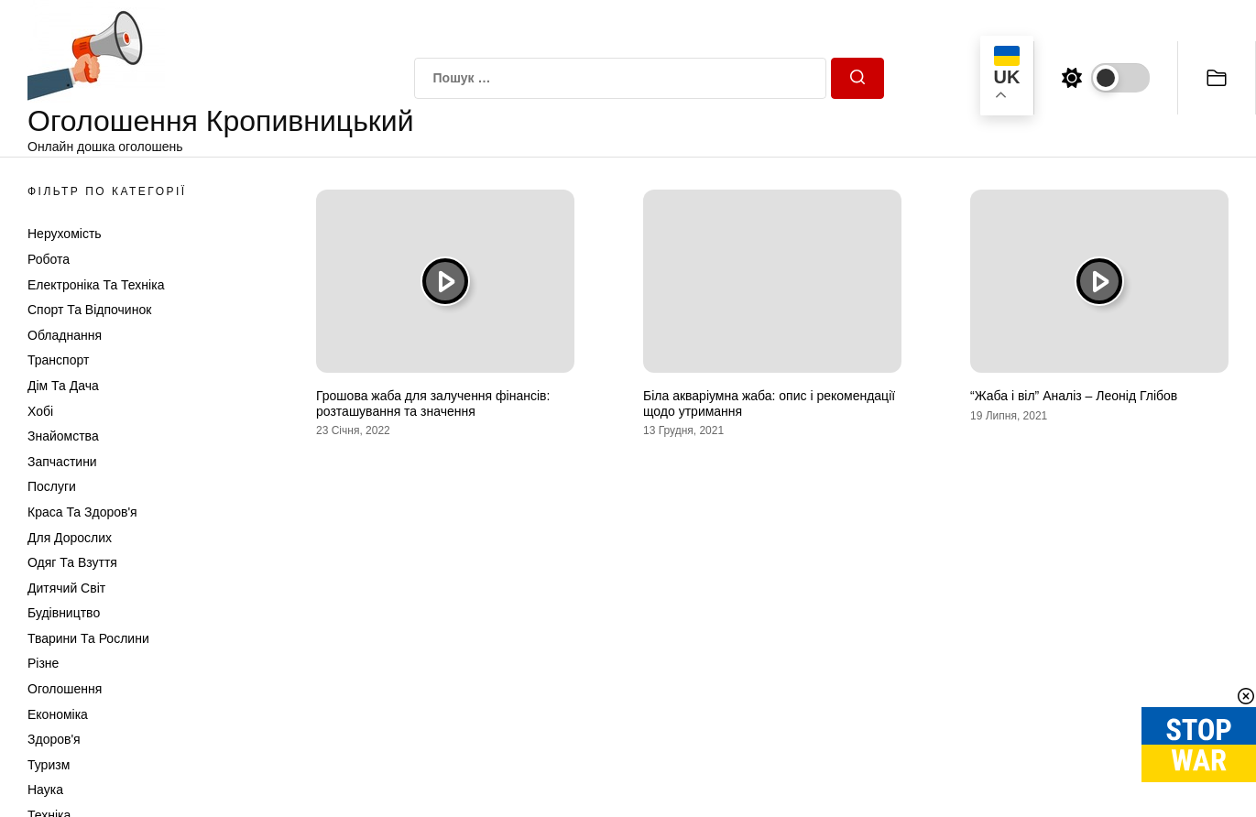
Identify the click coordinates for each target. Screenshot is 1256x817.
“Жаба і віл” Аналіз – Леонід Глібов (1073, 395)
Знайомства (63, 436)
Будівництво (63, 612)
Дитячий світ (66, 588)
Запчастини (62, 461)
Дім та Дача (63, 385)
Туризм (48, 764)
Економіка (57, 714)
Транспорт (58, 360)
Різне (43, 663)
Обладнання (64, 335)
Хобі (40, 411)
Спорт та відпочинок (89, 309)
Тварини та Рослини (88, 638)
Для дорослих (69, 537)
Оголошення (64, 688)
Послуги (51, 486)
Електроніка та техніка (95, 285)
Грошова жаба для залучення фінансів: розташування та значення (433, 403)
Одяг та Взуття (72, 562)
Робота (48, 259)
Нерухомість (64, 233)
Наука (45, 789)
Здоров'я (54, 739)
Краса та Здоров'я (82, 512)
